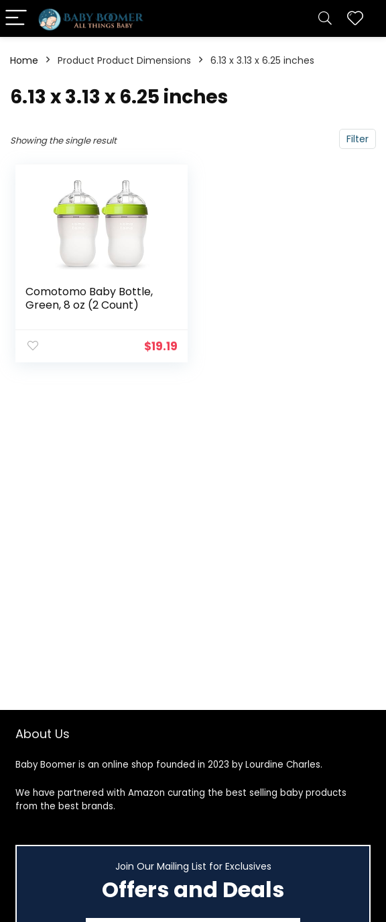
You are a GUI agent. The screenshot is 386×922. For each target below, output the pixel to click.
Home (24, 60)
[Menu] (16, 18)
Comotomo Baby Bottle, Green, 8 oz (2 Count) (89, 298)
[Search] (325, 18)
